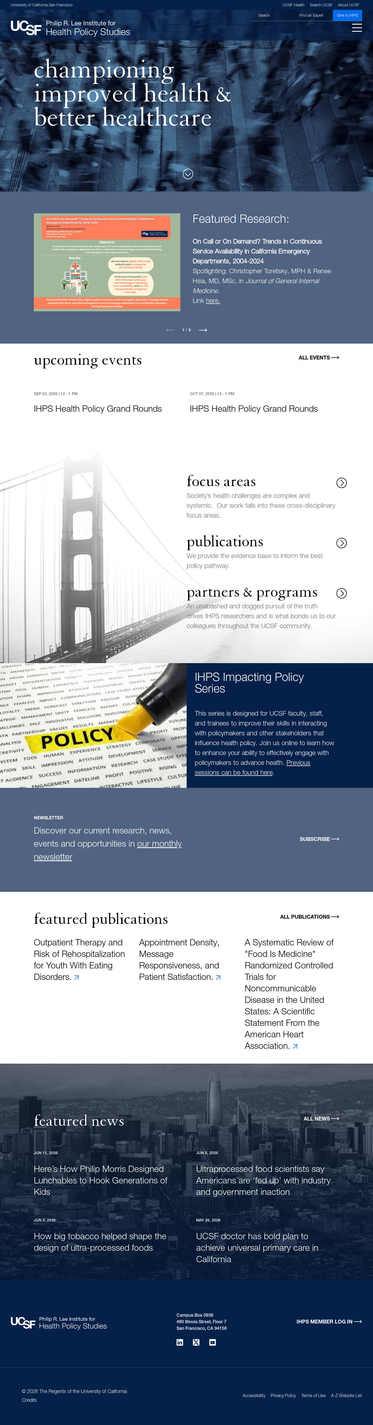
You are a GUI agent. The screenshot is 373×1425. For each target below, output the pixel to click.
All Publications (305, 917)
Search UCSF (321, 5)
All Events (314, 358)
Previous (170, 330)
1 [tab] (183, 330)
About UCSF (348, 5)
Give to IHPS (347, 16)
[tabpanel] (186, 270)
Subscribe (315, 839)
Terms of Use (313, 1396)
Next (203, 330)
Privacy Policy (283, 1396)
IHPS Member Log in (325, 1322)
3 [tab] (190, 330)
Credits (29, 1400)
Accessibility (254, 1396)
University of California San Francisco (42, 5)
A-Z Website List (346, 1396)
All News (317, 1119)
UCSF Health (294, 5)
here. (213, 301)
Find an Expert (311, 16)
